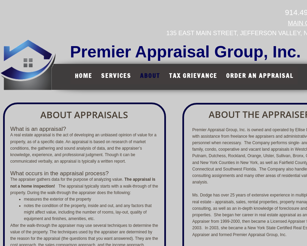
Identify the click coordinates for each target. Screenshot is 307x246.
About (150, 75)
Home (83, 75)
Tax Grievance (193, 75)
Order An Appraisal (259, 75)
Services (116, 75)
